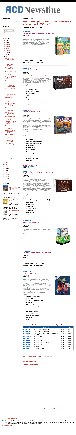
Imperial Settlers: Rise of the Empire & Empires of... (10, 127)
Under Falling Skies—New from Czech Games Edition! (10, 140)
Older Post (69, 405)
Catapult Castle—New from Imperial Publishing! (10, 118)
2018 (5, 164)
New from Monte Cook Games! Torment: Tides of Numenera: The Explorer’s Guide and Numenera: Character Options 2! (14, 189)
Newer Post (26, 405)
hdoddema (41, 431)
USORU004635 (26, 342)
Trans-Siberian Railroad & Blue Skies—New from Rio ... (10, 122)
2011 (5, 178)
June (7, 56)
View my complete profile (7, 425)
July (7, 54)
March (7, 155)
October (8, 48)
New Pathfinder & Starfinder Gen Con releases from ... (10, 113)
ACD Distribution (14, 418)
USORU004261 (26, 340)
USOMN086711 (27, 338)
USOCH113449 (26, 329)
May (7, 152)
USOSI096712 (26, 348)
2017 (5, 166)
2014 (5, 172)
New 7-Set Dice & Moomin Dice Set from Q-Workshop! (10, 85)
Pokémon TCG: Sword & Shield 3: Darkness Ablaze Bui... (10, 73)
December (8, 44)
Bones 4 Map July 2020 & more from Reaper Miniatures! (10, 94)
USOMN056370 (27, 336)
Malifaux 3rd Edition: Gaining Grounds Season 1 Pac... (10, 59)
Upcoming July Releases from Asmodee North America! (9, 99)
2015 (5, 170)
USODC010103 (26, 331)
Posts (5, 30)
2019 (5, 162)
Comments (7, 33)
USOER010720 (26, 333)
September (8, 50)
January (8, 160)
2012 (5, 176)
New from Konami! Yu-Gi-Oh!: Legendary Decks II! (14, 201)
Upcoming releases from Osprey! (9, 81)
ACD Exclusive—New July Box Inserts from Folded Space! (10, 90)
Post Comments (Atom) (51, 408)
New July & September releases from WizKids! (10, 77)
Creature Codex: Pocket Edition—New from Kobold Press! (10, 109)
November (8, 46)
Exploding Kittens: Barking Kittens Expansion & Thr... (10, 68)
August (7, 52)
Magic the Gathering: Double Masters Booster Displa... (10, 104)
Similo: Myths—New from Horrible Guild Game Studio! (10, 148)
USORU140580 (26, 344)
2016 (5, 168)
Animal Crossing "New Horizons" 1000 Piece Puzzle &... (10, 64)
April (7, 153)
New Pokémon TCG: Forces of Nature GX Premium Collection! (14, 212)
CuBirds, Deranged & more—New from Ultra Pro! (10, 136)
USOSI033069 (26, 346)
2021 (5, 40)
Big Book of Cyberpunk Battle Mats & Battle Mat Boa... (10, 131)
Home (48, 405)
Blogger (51, 431)
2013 (5, 174)
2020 (5, 42)
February (8, 158)
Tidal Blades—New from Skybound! (9, 144)
